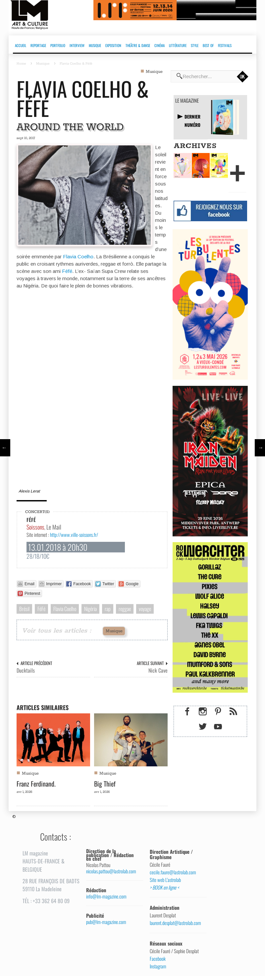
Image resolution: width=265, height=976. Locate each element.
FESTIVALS (225, 45)
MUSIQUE (95, 45)
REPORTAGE (38, 45)
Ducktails (26, 670)
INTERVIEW (77, 45)
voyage (145, 609)
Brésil (24, 609)
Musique (43, 64)
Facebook (158, 958)
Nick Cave (158, 670)
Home (21, 64)
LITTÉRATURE (177, 45)
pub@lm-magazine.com (106, 922)
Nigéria (90, 609)
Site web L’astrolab (165, 880)
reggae (125, 609)
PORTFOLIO (57, 45)
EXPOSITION (113, 45)
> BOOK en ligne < (164, 887)
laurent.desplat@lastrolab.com (175, 923)
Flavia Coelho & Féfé (83, 98)
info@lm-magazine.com (106, 896)
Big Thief (105, 784)
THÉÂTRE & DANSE (138, 45)
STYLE (194, 45)
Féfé (67, 271)
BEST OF (208, 45)
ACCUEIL (20, 45)
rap (108, 609)
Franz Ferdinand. (36, 784)
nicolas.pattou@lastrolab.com (111, 871)
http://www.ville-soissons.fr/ (74, 534)
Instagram (158, 966)
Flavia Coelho (78, 256)
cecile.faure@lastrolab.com (173, 872)
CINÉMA (159, 45)
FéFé (41, 609)
